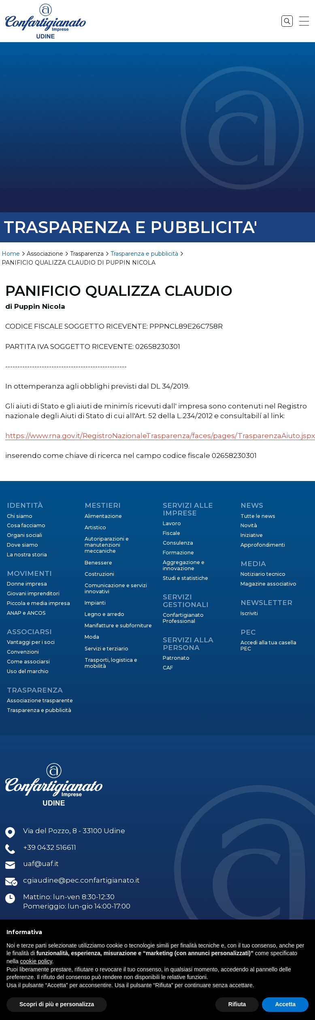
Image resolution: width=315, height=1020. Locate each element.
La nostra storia (27, 555)
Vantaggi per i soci (31, 642)
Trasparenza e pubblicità (144, 253)
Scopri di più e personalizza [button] (56, 1004)
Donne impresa (27, 584)
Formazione (178, 553)
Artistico (95, 527)
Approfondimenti (263, 545)
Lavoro (172, 523)
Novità (249, 525)
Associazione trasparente (40, 700)
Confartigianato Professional (183, 618)
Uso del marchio (28, 671)
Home (11, 253)
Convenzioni (23, 652)
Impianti (95, 603)
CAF (168, 668)
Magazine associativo (268, 584)
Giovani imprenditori (33, 593)
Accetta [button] (285, 1004)
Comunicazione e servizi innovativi (116, 588)
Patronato (176, 658)
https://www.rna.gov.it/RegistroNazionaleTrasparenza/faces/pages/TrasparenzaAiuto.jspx (160, 436)
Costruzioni (99, 574)
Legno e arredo (104, 614)
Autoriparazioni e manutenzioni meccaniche (107, 545)
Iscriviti (249, 613)
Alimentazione (103, 516)
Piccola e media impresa (38, 603)
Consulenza (178, 543)
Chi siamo (19, 516)
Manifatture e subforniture (118, 625)
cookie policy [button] (36, 961)
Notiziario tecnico (263, 574)
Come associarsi (28, 662)
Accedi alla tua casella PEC (268, 645)
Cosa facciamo (26, 525)
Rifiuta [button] (237, 1004)
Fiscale (171, 533)
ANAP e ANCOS (26, 613)
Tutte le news (258, 516)
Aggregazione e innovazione (183, 565)
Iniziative (252, 535)
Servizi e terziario (106, 649)
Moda (92, 637)
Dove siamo (22, 545)
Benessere (98, 563)
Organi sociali (24, 535)
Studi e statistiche (185, 578)
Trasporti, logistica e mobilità (111, 663)
